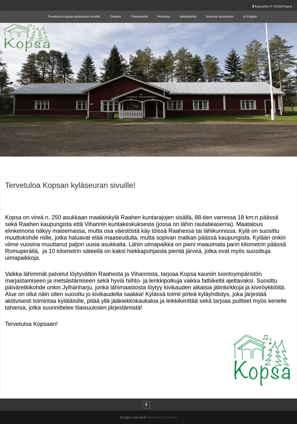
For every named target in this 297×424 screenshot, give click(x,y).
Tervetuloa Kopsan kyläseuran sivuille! (74, 16)
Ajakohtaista (187, 16)
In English (250, 16)
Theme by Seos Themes (162, 417)
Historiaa (163, 16)
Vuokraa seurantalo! (220, 16)
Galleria (115, 16)
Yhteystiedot (139, 16)
